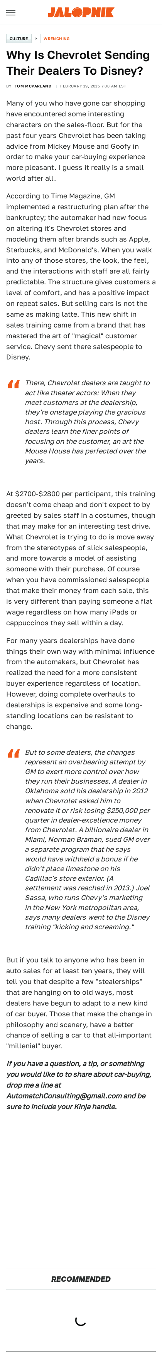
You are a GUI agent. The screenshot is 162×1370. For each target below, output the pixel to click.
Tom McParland (33, 86)
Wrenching (57, 38)
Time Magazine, (76, 196)
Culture (19, 38)
